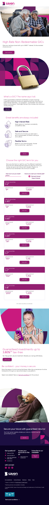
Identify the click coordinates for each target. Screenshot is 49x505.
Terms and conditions (12, 499)
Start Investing (8, 52)
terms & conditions (24, 375)
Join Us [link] (24, 437)
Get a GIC (24, 193)
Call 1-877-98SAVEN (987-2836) (11, 458)
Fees (33, 479)
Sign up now (35, 456)
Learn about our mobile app (24, 457)
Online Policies (17, 479)
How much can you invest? (13, 174)
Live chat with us (11, 455)
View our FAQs (10, 453)
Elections (24, 479)
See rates (7, 109)
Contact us (9, 460)
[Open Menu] (45, 4)
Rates (29, 479)
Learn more (7, 359)
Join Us (24, 153)
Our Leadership (8, 479)
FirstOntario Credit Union (21, 482)
